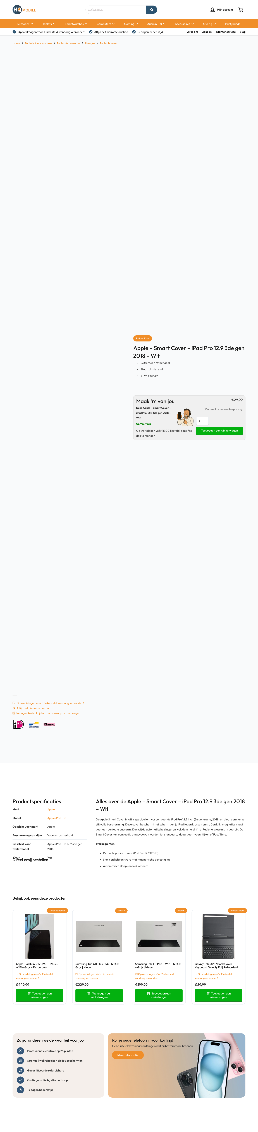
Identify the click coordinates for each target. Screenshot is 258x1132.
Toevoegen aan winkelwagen (219, 430)
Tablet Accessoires (68, 43)
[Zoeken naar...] (121, 10)
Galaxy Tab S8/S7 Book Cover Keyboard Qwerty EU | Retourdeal (216, 965)
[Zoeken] (151, 10)
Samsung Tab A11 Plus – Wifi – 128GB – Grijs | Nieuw (158, 965)
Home (16, 43)
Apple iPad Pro (56, 818)
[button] (31, 23)
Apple (51, 809)
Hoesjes (90, 43)
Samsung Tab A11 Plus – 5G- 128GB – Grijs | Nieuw (98, 965)
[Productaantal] (202, 421)
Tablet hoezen (109, 43)
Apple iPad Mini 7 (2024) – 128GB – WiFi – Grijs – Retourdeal (38, 965)
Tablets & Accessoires (38, 43)
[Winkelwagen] (240, 9)
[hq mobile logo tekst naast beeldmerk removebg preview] (24, 9)
